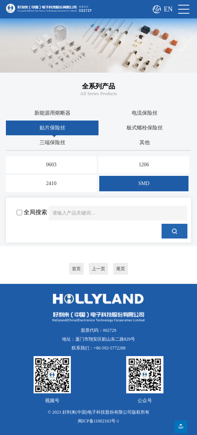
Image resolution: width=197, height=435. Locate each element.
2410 (51, 183)
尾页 (120, 269)
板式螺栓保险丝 (145, 127)
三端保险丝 (52, 142)
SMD (143, 183)
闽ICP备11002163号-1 (98, 421)
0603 (51, 164)
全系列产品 (98, 86)
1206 (144, 164)
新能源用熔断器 (52, 113)
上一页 (98, 269)
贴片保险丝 (52, 127)
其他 (144, 142)
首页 (76, 269)
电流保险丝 (145, 113)
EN (168, 9)
